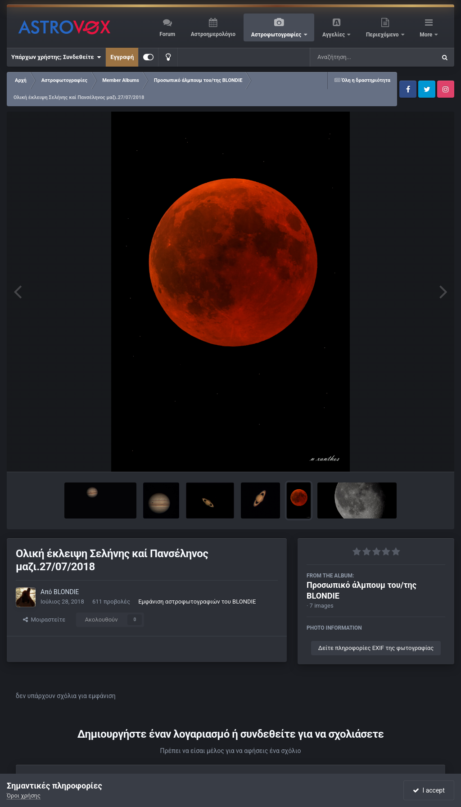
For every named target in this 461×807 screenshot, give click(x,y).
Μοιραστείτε (44, 619)
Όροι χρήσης (24, 795)
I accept (428, 790)
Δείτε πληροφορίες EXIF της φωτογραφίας (376, 648)
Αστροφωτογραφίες (277, 35)
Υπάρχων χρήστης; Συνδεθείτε (56, 57)
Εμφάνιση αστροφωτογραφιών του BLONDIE (197, 601)
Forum (167, 34)
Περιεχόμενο (383, 35)
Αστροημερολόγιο (213, 34)
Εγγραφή (122, 57)
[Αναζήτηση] (354, 57)
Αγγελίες (334, 35)
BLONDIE (66, 591)
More (427, 35)
